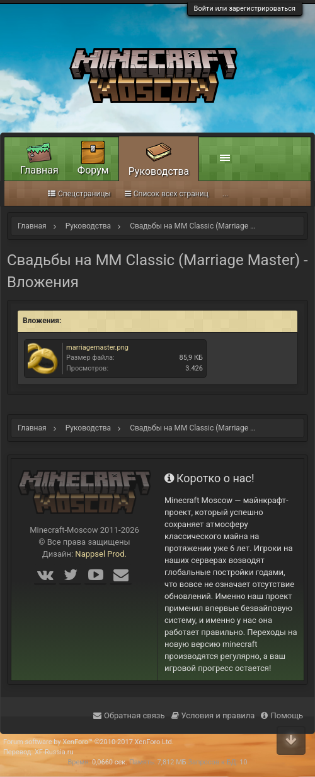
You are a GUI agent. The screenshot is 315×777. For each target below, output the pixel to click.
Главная (39, 170)
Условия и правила (213, 715)
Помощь (282, 715)
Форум (93, 170)
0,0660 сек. (109, 762)
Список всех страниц (167, 193)
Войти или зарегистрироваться (244, 8)
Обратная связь (129, 715)
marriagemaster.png (97, 347)
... (225, 193)
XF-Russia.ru (54, 752)
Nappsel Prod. (101, 554)
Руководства (159, 171)
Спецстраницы (79, 193)
